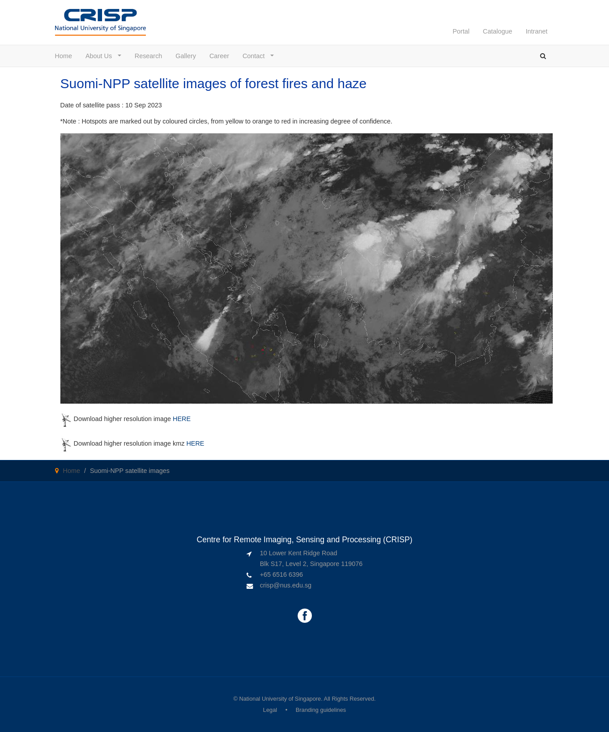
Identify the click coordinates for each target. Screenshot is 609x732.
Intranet (537, 31)
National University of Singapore (280, 698)
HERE (182, 418)
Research (148, 56)
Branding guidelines (321, 709)
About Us (100, 56)
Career (219, 56)
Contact (256, 56)
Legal (270, 709)
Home (63, 56)
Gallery (185, 56)
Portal (460, 31)
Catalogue (497, 31)
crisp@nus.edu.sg (285, 585)
